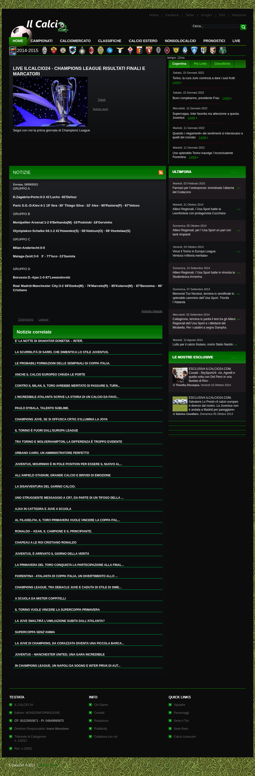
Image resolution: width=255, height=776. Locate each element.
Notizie (154, 15)
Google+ (206, 15)
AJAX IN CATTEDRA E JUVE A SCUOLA (43, 509)
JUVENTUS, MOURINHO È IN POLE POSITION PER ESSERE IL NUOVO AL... (68, 464)
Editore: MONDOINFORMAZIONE (37, 713)
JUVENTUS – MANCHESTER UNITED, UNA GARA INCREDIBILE (60, 654)
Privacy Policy (48, 765)
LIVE (236, 41)
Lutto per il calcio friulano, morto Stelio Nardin (203, 344)
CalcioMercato (75, 41)
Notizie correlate (34, 332)
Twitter (190, 15)
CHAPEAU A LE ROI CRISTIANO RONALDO (45, 542)
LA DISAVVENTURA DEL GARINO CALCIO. (45, 486)
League (44, 319)
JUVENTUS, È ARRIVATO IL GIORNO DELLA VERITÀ (52, 553)
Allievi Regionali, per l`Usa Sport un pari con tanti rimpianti (202, 232)
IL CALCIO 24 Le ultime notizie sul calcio (39, 31)
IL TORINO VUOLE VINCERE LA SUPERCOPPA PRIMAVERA (57, 609)
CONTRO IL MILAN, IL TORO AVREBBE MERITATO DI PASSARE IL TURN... (67, 386)
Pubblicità (100, 728)
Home (18, 41)
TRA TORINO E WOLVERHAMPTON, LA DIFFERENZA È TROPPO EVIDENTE (68, 441)
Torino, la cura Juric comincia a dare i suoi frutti (204, 78)
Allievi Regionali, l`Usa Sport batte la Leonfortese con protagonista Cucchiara (199, 211)
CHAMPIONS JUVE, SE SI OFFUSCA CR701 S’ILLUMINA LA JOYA (61, 419)
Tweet (102, 100)
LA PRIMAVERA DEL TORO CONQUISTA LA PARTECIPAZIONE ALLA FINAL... (69, 565)
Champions (25, 319)
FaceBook (172, 15)
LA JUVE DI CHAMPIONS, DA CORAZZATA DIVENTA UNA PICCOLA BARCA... (69, 643)
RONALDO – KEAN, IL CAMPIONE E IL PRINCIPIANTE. (53, 531)
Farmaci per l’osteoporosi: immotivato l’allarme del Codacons (203, 190)
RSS (222, 15)
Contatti (99, 713)
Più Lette (200, 63)
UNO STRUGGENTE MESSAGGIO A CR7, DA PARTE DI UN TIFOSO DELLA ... (69, 497)
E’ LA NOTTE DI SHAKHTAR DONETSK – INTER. (49, 341)
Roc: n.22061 (23, 748)
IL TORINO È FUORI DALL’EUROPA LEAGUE (46, 430)
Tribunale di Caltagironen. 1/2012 (30, 738)
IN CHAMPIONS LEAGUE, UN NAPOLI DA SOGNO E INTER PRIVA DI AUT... (68, 665)
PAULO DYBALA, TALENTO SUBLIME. (42, 408)
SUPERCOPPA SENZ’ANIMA (35, 632)
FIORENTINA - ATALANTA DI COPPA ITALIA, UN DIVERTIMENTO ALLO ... (66, 576)
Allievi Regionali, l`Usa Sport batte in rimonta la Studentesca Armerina (204, 274)
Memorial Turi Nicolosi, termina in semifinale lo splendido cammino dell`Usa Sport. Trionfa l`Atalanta (203, 298)
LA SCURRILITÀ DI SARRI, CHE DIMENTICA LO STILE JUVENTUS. (62, 352)
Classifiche (222, 63)
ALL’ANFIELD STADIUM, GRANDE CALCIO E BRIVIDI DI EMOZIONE (63, 475)
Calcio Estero (143, 41)
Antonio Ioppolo (152, 311)
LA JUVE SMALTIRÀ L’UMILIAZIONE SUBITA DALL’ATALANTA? (60, 621)
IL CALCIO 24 (23, 705)
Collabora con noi (105, 736)
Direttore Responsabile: (41, 728)
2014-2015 (27, 50)
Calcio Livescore (185, 736)
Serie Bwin (181, 728)
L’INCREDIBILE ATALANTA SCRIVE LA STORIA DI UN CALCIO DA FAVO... (67, 397)
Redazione (239, 15)
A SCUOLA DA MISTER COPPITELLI (40, 598)
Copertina (179, 63)
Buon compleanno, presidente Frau (196, 98)
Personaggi (181, 713)
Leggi (176, 82)
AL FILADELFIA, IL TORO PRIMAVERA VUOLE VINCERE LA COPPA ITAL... (67, 520)
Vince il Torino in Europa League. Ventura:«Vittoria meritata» (194, 253)
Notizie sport (100, 109)
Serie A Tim (181, 720)
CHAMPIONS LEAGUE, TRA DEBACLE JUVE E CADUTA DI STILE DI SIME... (68, 587)
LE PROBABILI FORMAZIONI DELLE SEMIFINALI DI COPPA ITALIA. (62, 363)
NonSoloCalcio (180, 41)
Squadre (179, 705)
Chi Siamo (101, 705)
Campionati (42, 41)
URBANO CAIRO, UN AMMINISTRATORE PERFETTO (52, 453)
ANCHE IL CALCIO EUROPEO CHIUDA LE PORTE (50, 374)
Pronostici (214, 41)
